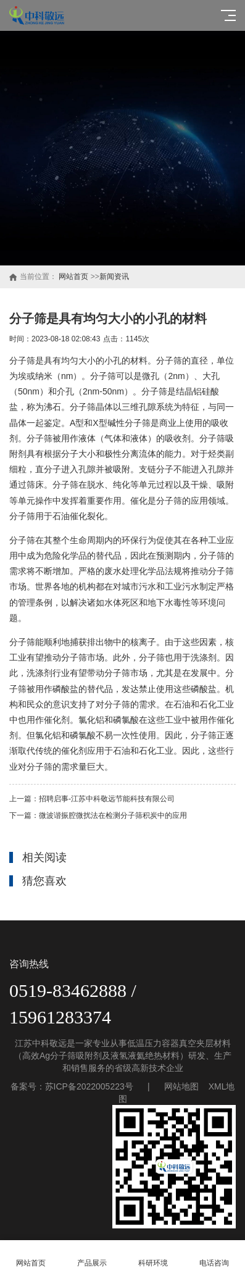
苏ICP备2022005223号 (89, 1086)
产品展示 (91, 1255)
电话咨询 (214, 1255)
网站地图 (181, 1086)
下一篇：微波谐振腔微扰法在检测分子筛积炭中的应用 (98, 815)
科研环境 (153, 1255)
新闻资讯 (114, 276)
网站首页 (73, 276)
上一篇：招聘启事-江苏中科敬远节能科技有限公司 (92, 798)
